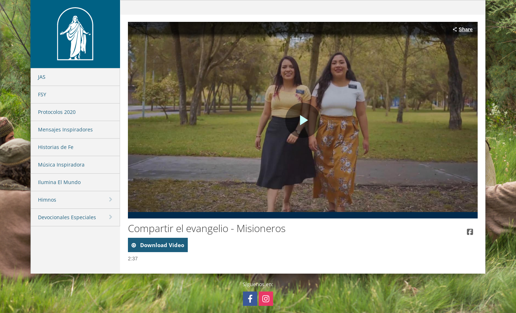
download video (161, 245)
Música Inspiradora (61, 164)
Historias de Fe (55, 147)
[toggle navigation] (111, 199)
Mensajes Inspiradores (65, 129)
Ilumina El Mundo (59, 182)
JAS (42, 76)
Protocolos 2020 (57, 112)
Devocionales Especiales (67, 217)
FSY (42, 94)
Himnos (47, 199)
